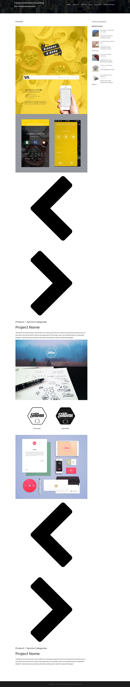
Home (69, 4)
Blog (90, 4)
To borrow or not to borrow (106, 65)
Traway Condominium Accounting (29, 3)
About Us (76, 4)
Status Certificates (109, 4)
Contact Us (97, 4)
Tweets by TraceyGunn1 (99, 22)
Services (83, 4)
